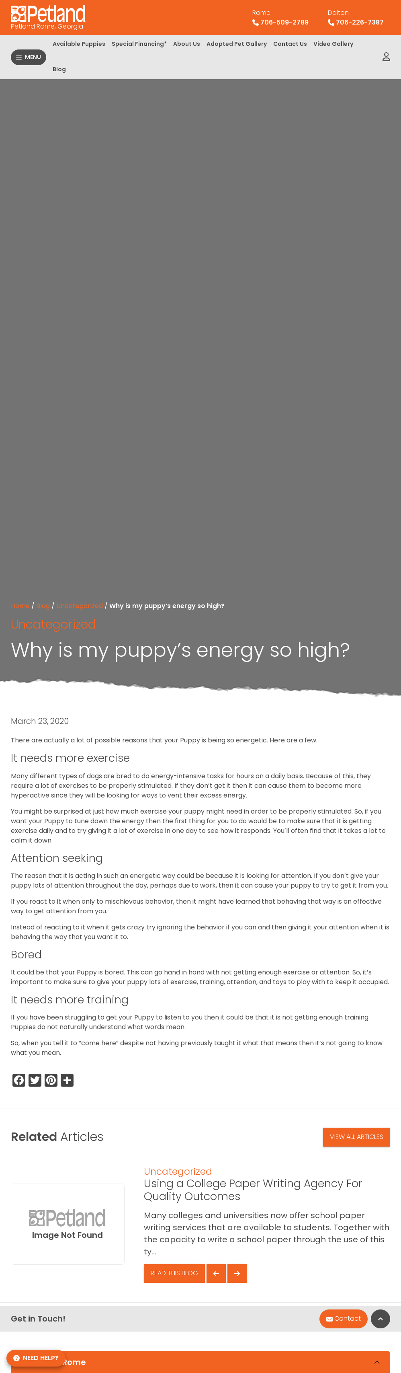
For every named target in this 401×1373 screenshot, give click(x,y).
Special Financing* (139, 44)
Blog (59, 69)
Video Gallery (333, 44)
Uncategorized (79, 605)
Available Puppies (79, 44)
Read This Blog (174, 1273)
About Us (186, 44)
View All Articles (356, 1136)
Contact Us (290, 44)
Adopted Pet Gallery (237, 44)
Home (20, 605)
